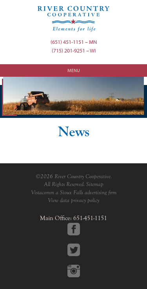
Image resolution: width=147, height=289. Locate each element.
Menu (73, 70)
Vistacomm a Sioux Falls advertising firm (73, 192)
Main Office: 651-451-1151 (73, 218)
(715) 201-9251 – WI (74, 50)
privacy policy (85, 200)
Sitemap (94, 184)
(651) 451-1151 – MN (74, 41)
